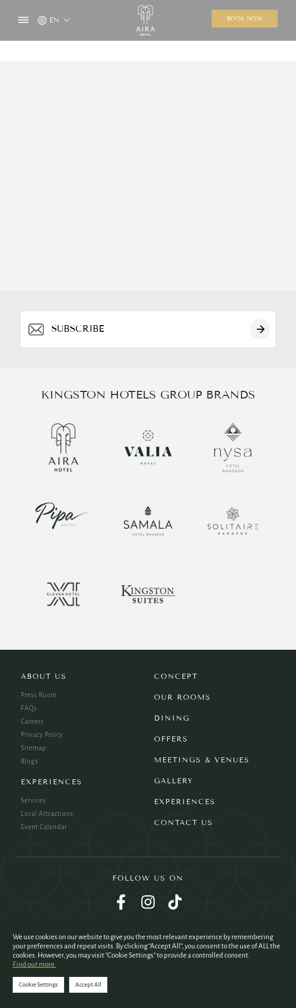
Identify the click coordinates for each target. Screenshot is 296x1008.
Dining (172, 718)
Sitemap (33, 748)
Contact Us (183, 822)
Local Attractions (47, 813)
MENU (23, 19)
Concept (176, 676)
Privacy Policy (42, 734)
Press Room (39, 695)
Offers (171, 739)
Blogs (29, 761)
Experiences (51, 782)
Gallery (173, 781)
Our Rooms (182, 697)
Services (33, 800)
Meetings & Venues (202, 760)
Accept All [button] (88, 985)
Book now (244, 18)
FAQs (29, 708)
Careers (32, 721)
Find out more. (34, 964)
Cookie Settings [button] (38, 985)
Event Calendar (44, 827)
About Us (44, 676)
